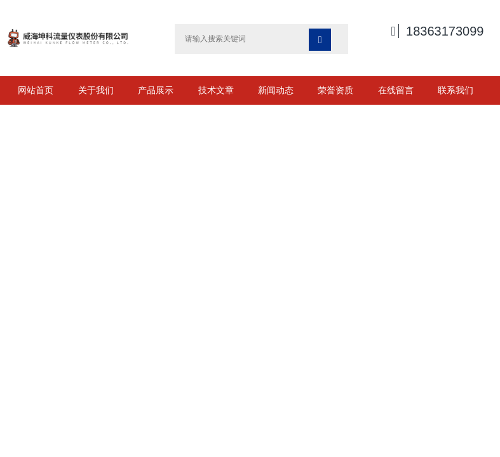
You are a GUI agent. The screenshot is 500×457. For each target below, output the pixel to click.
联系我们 (455, 90)
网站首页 (35, 90)
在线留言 (396, 90)
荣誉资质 (335, 90)
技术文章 (216, 90)
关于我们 (96, 90)
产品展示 (155, 90)
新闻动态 (276, 90)
